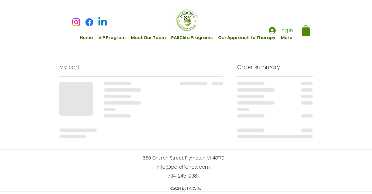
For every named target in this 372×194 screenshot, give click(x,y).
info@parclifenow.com (183, 167)
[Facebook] (89, 22)
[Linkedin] (102, 22)
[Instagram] (76, 22)
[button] (306, 30)
